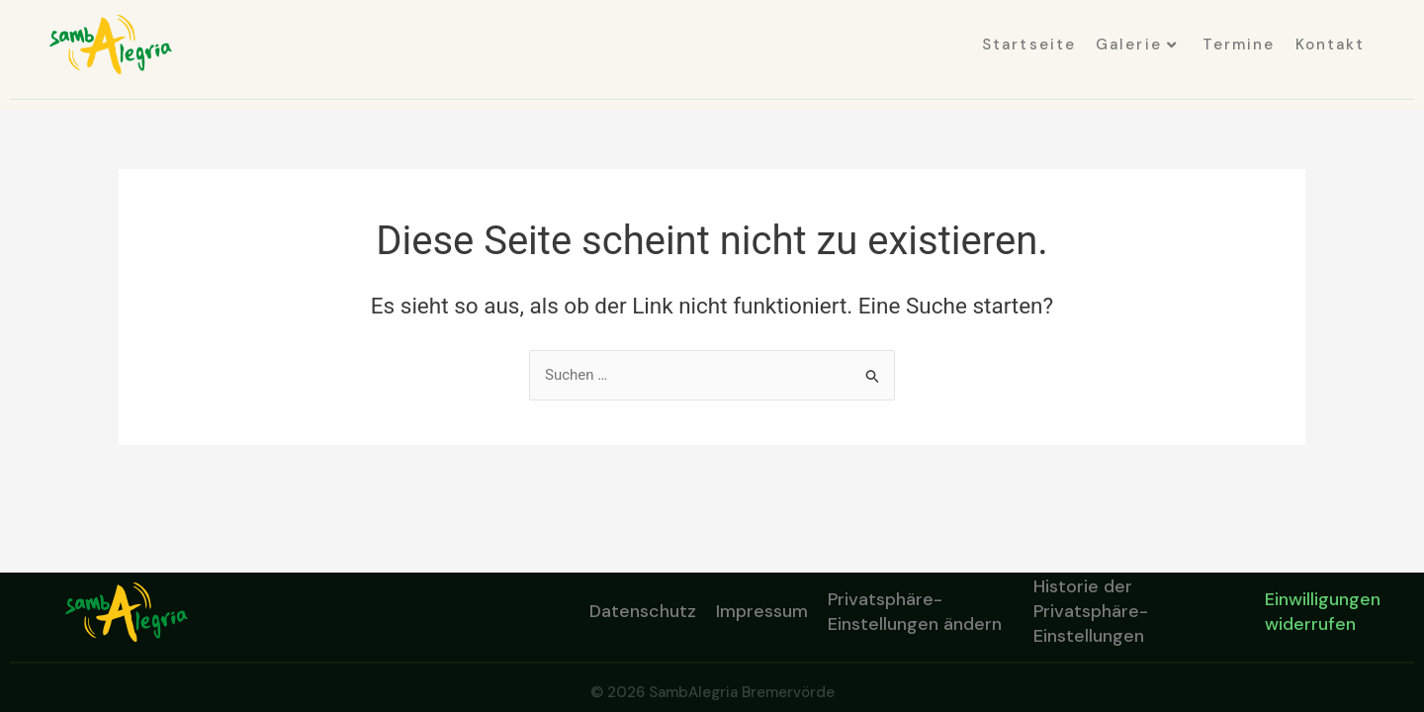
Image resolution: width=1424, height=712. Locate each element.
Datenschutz (642, 611)
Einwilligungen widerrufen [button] (1322, 611)
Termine (1239, 44)
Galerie (1137, 44)
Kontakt (1330, 44)
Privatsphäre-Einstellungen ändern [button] (915, 611)
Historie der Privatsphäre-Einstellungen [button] (1090, 612)
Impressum (762, 611)
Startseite (1029, 44)
